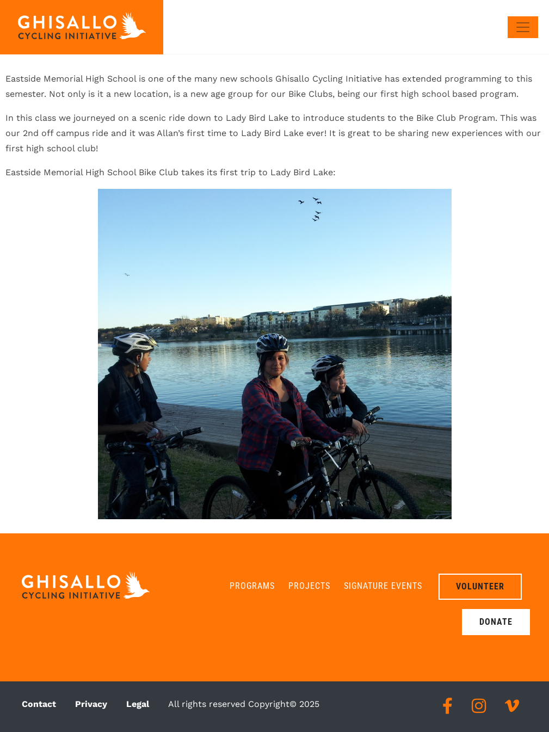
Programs (252, 586)
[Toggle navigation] (523, 27)
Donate (496, 622)
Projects (309, 586)
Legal (137, 704)
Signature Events (383, 586)
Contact (39, 704)
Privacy (91, 704)
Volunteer (480, 586)
